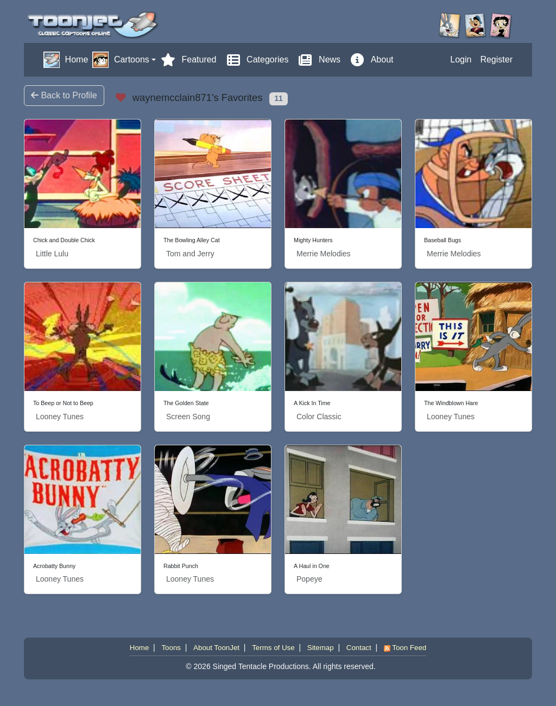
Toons (171, 648)
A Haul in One (312, 566)
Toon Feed (405, 648)
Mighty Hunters (313, 240)
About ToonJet (216, 648)
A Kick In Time (312, 403)
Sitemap (320, 648)
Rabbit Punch (180, 566)
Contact (358, 648)
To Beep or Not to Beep (63, 403)
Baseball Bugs (442, 240)
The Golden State (186, 403)
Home (139, 648)
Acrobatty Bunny (54, 566)
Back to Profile (64, 95)
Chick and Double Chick (64, 240)
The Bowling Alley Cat (191, 240)
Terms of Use (273, 648)
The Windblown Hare (451, 403)
